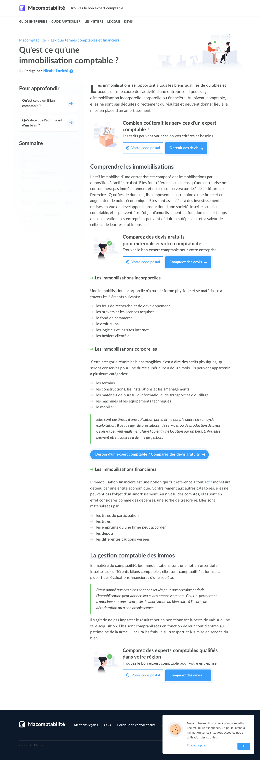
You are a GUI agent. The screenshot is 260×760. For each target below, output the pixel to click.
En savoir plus (196, 745)
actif (208, 482)
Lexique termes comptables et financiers (85, 40)
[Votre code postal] (146, 148)
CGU (107, 725)
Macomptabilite (32, 40)
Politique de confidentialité (136, 725)
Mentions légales (86, 725)
